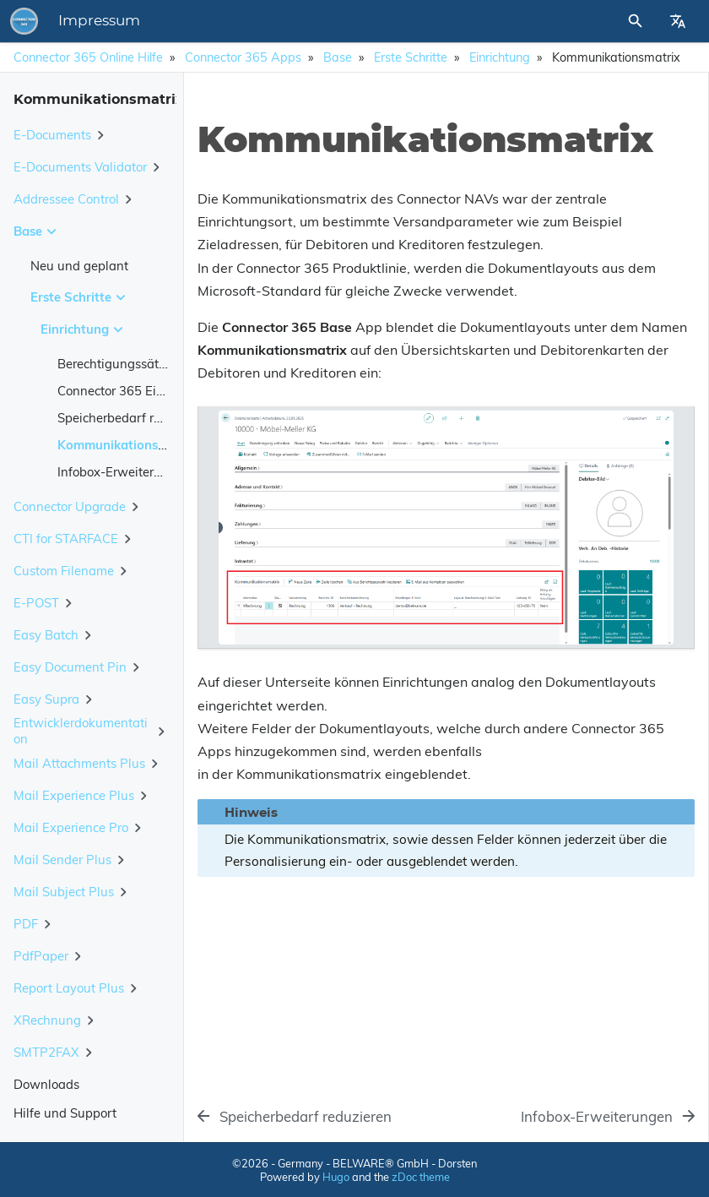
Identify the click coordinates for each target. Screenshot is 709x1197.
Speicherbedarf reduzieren (134, 418)
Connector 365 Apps (243, 57)
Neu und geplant (79, 266)
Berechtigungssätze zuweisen (144, 364)
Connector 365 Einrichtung (134, 391)
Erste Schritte (410, 57)
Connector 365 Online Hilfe (88, 57)
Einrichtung (499, 57)
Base (337, 57)
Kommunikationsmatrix (127, 445)
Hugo (335, 1176)
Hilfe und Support (65, 1113)
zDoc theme (421, 1176)
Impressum (99, 21)
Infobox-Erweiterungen (124, 472)
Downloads (46, 1084)
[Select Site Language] (678, 21)
